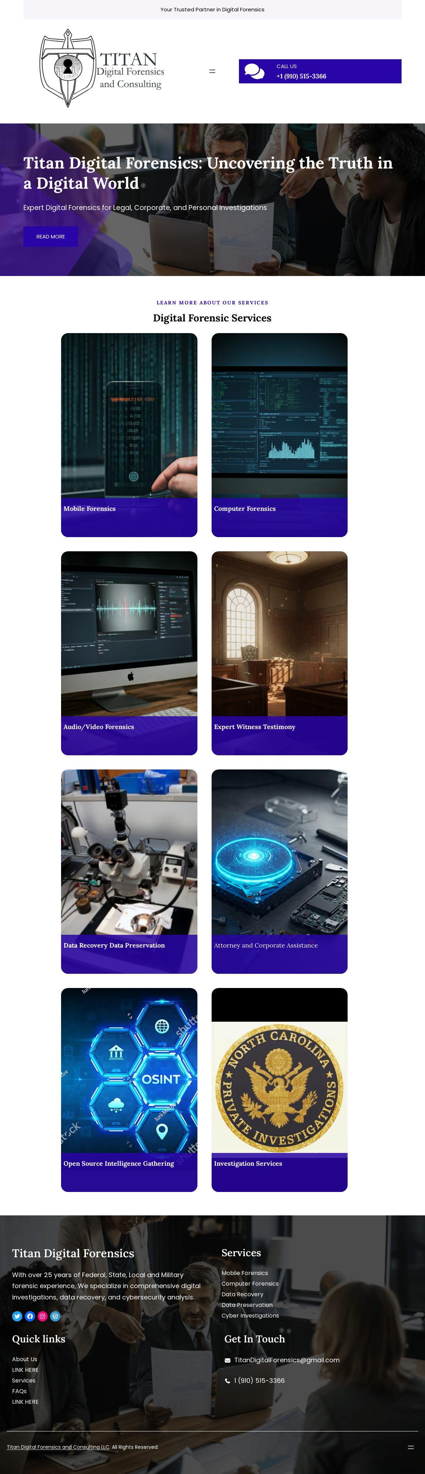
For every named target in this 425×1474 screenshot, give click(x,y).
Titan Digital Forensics (73, 1253)
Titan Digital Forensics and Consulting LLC (58, 1447)
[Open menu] (212, 71)
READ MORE (51, 236)
